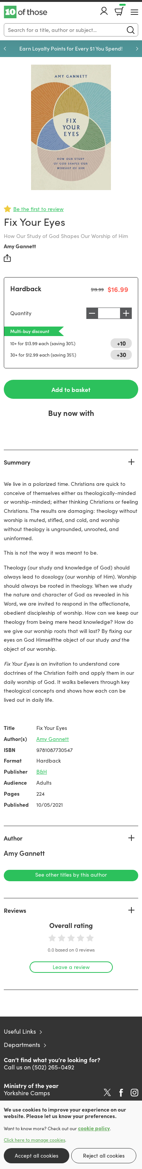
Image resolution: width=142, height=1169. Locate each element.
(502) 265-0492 (53, 1067)
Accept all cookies (36, 1155)
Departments (22, 1044)
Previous (5, 49)
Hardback (25, 288)
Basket (122, 9)
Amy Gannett (20, 246)
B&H (41, 771)
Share (7, 258)
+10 (121, 343)
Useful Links (20, 1031)
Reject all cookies (104, 1155)
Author (13, 838)
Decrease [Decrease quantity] (92, 313)
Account (104, 11)
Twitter (107, 1092)
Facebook (121, 1093)
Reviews (15, 910)
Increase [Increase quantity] (126, 313)
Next (137, 49)
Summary (17, 462)
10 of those (25, 12)
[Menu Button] (134, 12)
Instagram (134, 1092)
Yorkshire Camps (27, 1093)
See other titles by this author (71, 874)
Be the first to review (38, 209)
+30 (121, 354)
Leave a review (71, 967)
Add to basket (71, 389)
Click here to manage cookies (34, 1139)
